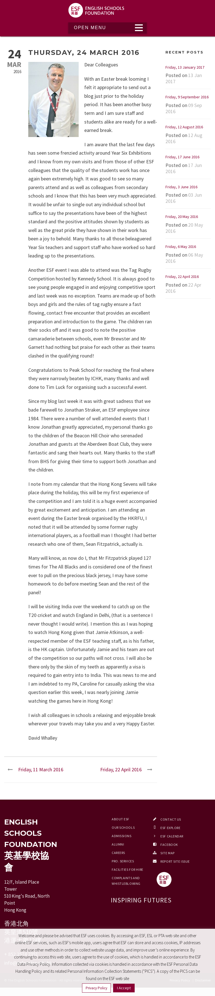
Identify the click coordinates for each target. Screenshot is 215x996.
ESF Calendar (171, 836)
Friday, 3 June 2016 (181, 186)
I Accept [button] (124, 987)
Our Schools (123, 827)
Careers (118, 853)
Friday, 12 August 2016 (184, 126)
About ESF (120, 819)
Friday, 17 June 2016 (182, 156)
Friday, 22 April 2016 (182, 276)
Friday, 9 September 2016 (187, 96)
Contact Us (170, 819)
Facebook (169, 844)
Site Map (167, 853)
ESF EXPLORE (170, 828)
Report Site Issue (175, 861)
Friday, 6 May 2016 (180, 246)
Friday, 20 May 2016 (181, 216)
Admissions (122, 836)
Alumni (118, 844)
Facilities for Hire (127, 869)
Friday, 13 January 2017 (184, 67)
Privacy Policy (96, 988)
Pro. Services (123, 861)
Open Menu (90, 27)
